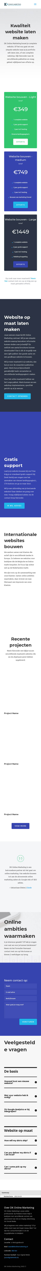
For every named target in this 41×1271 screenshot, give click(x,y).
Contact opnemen (17, 396)
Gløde (29, 895)
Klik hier (14, 1251)
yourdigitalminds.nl (11, 1257)
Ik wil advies (14, 506)
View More (20, 826)
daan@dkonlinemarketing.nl (18, 1247)
